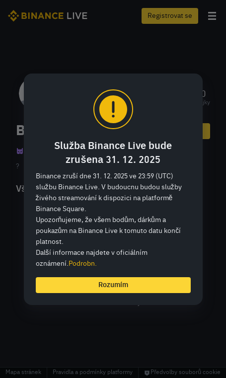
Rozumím (113, 285)
